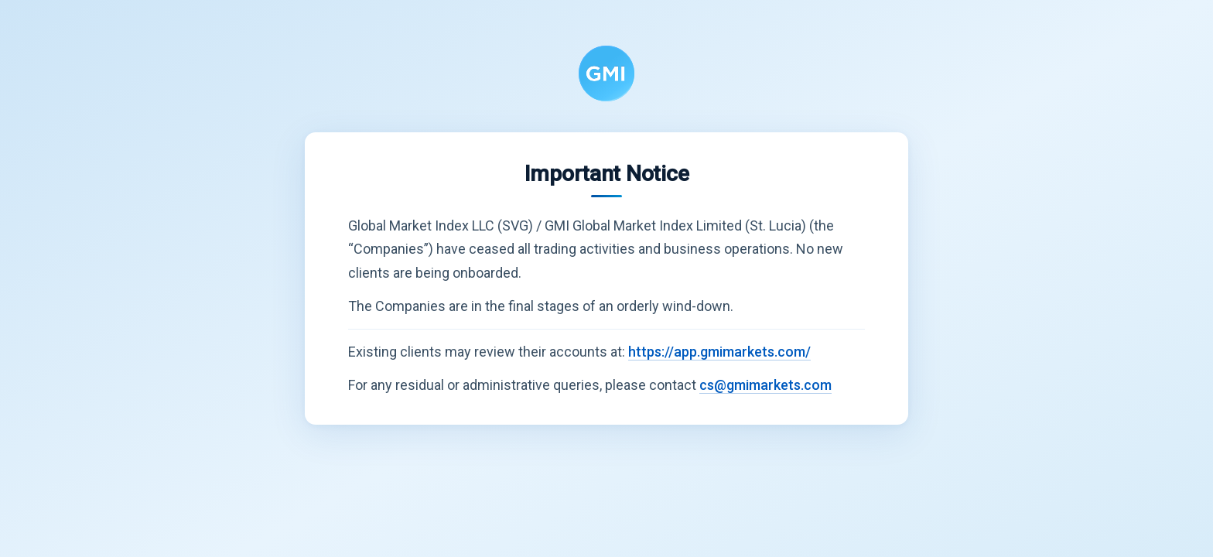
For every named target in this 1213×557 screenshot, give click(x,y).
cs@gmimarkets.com (765, 385)
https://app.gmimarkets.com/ (719, 351)
